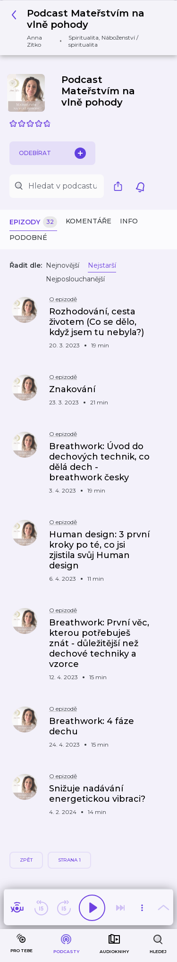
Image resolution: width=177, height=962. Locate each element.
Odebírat (52, 153)
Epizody (33, 222)
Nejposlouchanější (75, 279)
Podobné (28, 237)
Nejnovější (62, 265)
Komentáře (88, 221)
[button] (85, 27)
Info (129, 221)
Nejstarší (102, 265)
